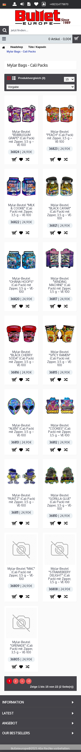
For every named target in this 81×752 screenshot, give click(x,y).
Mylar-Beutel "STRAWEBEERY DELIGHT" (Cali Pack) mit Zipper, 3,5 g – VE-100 (59, 575)
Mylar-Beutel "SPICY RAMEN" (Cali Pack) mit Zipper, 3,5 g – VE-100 (59, 358)
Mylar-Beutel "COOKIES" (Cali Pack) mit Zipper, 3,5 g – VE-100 (59, 430)
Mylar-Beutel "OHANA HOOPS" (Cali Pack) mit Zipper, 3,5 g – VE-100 (21, 285)
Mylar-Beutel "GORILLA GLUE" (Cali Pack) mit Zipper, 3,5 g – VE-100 (59, 501)
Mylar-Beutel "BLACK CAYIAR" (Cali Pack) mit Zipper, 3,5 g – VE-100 (59, 211)
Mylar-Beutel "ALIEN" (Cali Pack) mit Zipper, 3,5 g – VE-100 (21, 430)
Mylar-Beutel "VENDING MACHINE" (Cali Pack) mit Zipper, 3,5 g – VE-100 (59, 285)
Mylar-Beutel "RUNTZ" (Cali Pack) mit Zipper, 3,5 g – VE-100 (21, 500)
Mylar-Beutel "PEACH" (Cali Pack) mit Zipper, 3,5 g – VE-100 (59, 136)
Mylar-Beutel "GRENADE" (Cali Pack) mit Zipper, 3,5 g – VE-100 (21, 647)
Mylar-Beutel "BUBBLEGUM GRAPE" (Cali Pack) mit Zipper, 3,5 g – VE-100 (21, 138)
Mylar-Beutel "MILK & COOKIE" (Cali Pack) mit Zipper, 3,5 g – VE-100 (21, 210)
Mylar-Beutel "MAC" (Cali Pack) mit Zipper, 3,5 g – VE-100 (21, 573)
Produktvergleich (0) (31, 78)
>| (28, 681)
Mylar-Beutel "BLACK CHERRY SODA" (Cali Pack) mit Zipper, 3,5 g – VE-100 (21, 358)
